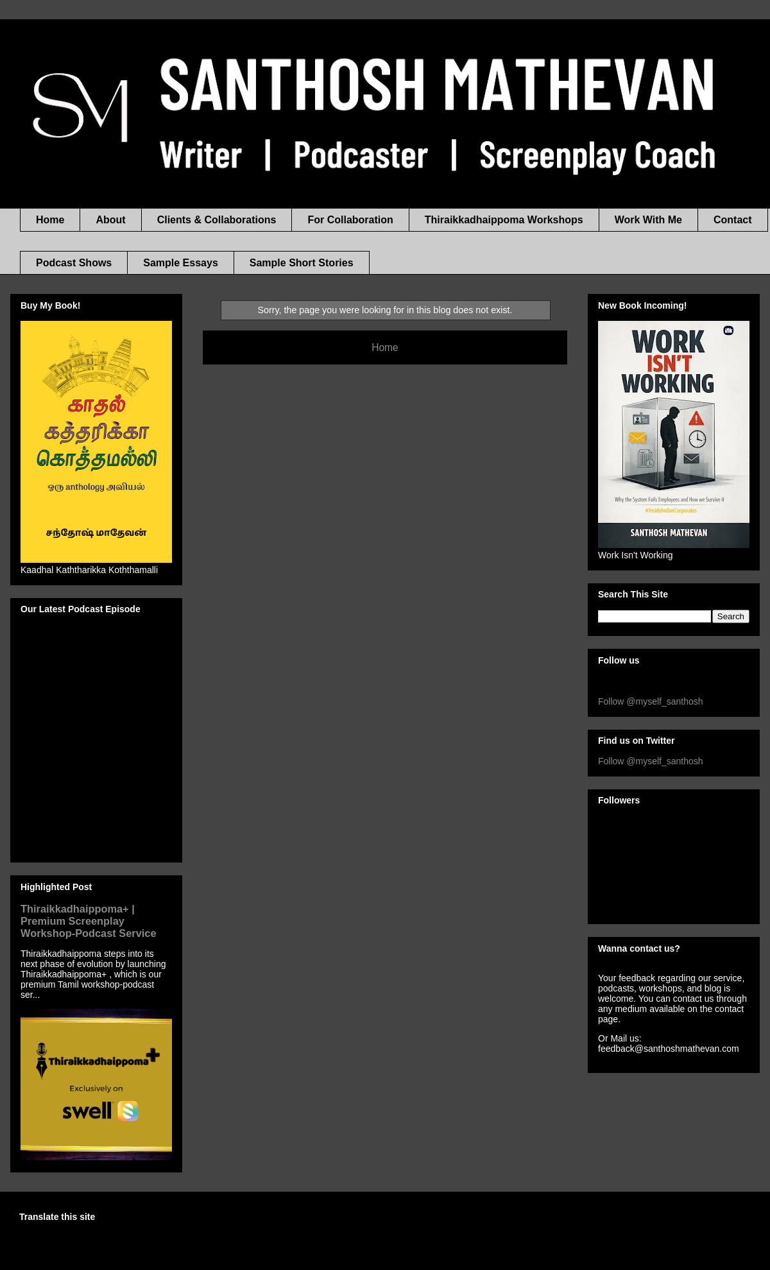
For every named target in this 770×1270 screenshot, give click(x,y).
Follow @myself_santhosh (650, 701)
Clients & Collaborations (217, 219)
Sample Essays (180, 262)
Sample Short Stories (302, 262)
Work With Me (648, 219)
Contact (733, 219)
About (110, 219)
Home (50, 219)
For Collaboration (350, 219)
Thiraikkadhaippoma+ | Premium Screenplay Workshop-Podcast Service (89, 921)
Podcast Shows (74, 262)
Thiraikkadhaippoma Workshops (504, 219)
